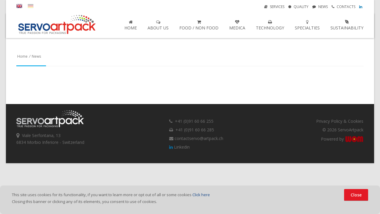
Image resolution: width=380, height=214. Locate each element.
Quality (298, 6)
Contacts (343, 6)
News (320, 6)
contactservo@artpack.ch (196, 138)
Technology (270, 25)
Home (130, 25)
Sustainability (346, 25)
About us (158, 25)
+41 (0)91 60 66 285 (191, 130)
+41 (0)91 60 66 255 (191, 121)
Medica (237, 25)
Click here (201, 194)
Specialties (307, 25)
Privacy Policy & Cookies (339, 121)
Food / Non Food (198, 25)
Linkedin (179, 147)
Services (274, 6)
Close (356, 195)
